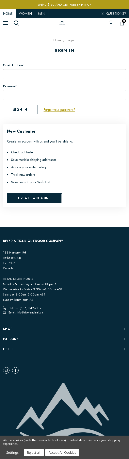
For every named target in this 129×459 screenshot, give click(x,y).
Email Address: (13, 65)
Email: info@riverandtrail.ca (26, 312)
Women (25, 13)
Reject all (34, 452)
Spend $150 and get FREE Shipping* (64, 4)
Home (8, 13)
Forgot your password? (59, 110)
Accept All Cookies (62, 452)
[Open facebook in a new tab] (15, 370)
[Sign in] (111, 23)
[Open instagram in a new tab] (6, 370)
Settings (12, 452)
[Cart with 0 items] (122, 23)
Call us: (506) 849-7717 (25, 308)
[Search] (16, 23)
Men (41, 13)
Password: (10, 86)
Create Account (34, 198)
